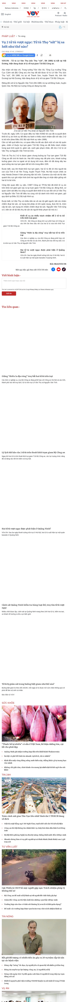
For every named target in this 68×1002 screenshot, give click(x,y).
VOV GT (63, 3)
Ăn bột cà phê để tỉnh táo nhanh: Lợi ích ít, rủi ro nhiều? (27, 756)
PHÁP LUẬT (8, 36)
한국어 (47, 8)
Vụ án (5, 988)
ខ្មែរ (38, 8)
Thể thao (49, 22)
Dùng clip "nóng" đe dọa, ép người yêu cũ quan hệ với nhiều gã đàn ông (34, 965)
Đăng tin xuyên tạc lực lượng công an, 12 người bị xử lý (27, 970)
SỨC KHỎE (8, 703)
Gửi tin (9, 293)
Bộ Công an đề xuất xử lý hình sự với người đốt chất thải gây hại (30, 895)
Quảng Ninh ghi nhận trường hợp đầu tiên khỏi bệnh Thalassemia (31, 752)
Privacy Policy (34, 289)
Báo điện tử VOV (8, 695)
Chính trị (7, 22)
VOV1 (4, 3)
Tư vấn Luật (9, 846)
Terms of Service (45, 289)
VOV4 (33, 3)
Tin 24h (6, 774)
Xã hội (26, 22)
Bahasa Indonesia (14, 8)
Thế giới (17, 22)
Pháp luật (59, 22)
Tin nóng (21, 36)
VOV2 (14, 3)
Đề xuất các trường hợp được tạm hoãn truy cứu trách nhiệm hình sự (33, 909)
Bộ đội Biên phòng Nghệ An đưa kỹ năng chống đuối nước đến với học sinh (35, 835)
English (8, 14)
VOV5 (43, 3)
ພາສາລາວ (58, 8)
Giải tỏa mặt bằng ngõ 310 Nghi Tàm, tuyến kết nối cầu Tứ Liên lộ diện (33, 824)
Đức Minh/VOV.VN (58, 264)
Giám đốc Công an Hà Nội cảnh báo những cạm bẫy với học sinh (31, 900)
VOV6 (53, 3)
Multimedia (37, 22)
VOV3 (23, 3)
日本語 (29, 8)
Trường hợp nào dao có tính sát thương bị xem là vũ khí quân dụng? (32, 904)
